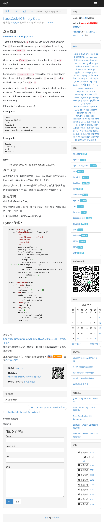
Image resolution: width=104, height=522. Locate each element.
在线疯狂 (14, 22)
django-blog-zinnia (85, 165)
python (94, 100)
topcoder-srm (82, 218)
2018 (92, 484)
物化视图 (95, 134)
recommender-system (86, 106)
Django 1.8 (90, 31)
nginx (83, 94)
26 (78, 338)
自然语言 (82, 140)
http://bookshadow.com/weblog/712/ (24, 376)
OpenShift (80, 194)
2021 (92, 470)
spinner (80, 112)
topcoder (90, 115)
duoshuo (78, 66)
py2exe (86, 100)
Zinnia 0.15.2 (78, 35)
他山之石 (80, 223)
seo (87, 109)
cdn (96, 57)
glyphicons (79, 72)
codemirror (89, 60)
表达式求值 (91, 140)
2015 (92, 499)
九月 (24, 11)
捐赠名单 (77, 26)
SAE (78, 206)
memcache (91, 91)
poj (80, 100)
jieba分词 (84, 81)
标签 (75, 46)
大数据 (76, 128)
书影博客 (77, 31)
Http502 (85, 78)
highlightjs (85, 75)
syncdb (91, 112)
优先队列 (82, 125)
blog (96, 54)
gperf (94, 72)
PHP (75, 100)
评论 (8, 467)
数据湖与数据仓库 (80, 384)
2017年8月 (76, 344)
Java (76, 81)
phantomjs (94, 97)
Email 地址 (10, 446)
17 (100, 328)
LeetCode (49, 22)
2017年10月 (95, 344)
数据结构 (80, 235)
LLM (96, 85)
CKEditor (78, 59)
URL (8, 456)
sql (86, 112)
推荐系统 (88, 131)
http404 (94, 75)
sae (77, 109)
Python (80, 200)
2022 (92, 465)
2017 (15, 11)
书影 (5, 3)
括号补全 (79, 131)
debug (85, 63)
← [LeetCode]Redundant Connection (21, 412)
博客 (7, 11)
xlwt (97, 118)
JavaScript (81, 177)
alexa (76, 54)
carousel (89, 57)
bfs (92, 54)
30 (95, 338)
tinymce (80, 115)
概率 (77, 134)
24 (31, 11)
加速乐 (90, 125)
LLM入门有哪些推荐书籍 (83, 378)
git (94, 69)
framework (81, 69)
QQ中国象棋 (86, 103)
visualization (78, 118)
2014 (92, 504)
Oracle (76, 97)
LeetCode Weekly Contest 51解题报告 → (47, 407)
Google (88, 72)
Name (8, 436)
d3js (80, 63)
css (75, 63)
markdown (89, 88)
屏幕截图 (90, 128)
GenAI (89, 69)
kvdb (75, 85)
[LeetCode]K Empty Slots (21, 18)
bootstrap (79, 56)
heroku (77, 75)
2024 (92, 452)
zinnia (76, 122)
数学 (78, 229)
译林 (78, 253)
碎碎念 (79, 241)
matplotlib (80, 91)
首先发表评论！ (30, 381)
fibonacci (94, 66)
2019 (92, 480)
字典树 (82, 128)
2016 (92, 494)
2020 (92, 475)
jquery (93, 81)
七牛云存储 (91, 122)
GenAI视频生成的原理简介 (84, 366)
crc (96, 60)
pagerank (84, 97)
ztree (83, 122)
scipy (82, 109)
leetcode (19, 368)
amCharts (84, 53)
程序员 (76, 136)
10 (100, 323)
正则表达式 (85, 134)
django (93, 63)
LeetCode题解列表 (89, 23)
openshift (92, 94)
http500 (76, 78)
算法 (78, 247)
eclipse (86, 66)
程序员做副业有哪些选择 (83, 372)
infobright (94, 78)
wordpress (89, 118)
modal (77, 94)
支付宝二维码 (11, 359)
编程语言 (85, 136)
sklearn (93, 109)
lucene (80, 88)
